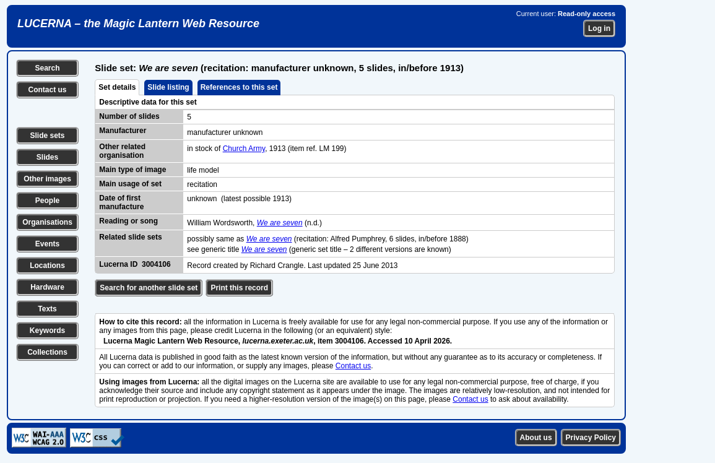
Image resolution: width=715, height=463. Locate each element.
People (47, 200)
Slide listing (168, 87)
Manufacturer (122, 130)
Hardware (47, 287)
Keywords (47, 330)
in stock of (204, 148)
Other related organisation (122, 151)
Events (47, 244)
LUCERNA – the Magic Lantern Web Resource (138, 23)
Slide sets (47, 135)
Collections (47, 352)
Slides (47, 157)
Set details (117, 87)
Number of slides (129, 116)
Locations (47, 265)
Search (47, 68)
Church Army (244, 148)
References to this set (239, 87)
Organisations (47, 222)
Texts (47, 309)
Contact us (47, 89)
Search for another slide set (148, 287)
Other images (47, 179)
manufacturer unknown (224, 132)
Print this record (239, 287)
